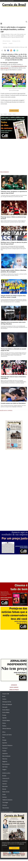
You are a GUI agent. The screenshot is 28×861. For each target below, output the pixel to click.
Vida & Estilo (5, 808)
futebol (5, 114)
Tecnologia (5, 802)
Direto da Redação (7, 704)
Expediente (14, 685)
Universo (4, 805)
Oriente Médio (6, 720)
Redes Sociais (5, 792)
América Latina (6, 773)
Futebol (10, 43)
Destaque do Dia (16, 41)
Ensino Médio (5, 712)
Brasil (3, 696)
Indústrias (5, 753)
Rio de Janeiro (6, 764)
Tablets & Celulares (7, 800)
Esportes (5, 43)
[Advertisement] (14, 14)
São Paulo (4, 767)
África (3, 732)
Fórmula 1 (5, 748)
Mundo (4, 789)
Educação (4, 707)
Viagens (4, 769)
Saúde (4, 794)
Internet (4, 784)
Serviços (4, 797)
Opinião (4, 718)
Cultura (4, 699)
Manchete (5, 786)
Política (4, 726)
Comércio (4, 781)
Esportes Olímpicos (7, 745)
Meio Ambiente (6, 756)
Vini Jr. (14, 114)
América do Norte (7, 734)
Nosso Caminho (14, 687)
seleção (9, 114)
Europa (4, 715)
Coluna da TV (5, 778)
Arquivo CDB (5, 694)
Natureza (4, 759)
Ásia (3, 737)
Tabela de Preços (14, 689)
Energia (4, 740)
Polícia (4, 723)
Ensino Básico (5, 710)
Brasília (4, 775)
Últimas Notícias (6, 41)
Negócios (4, 761)
